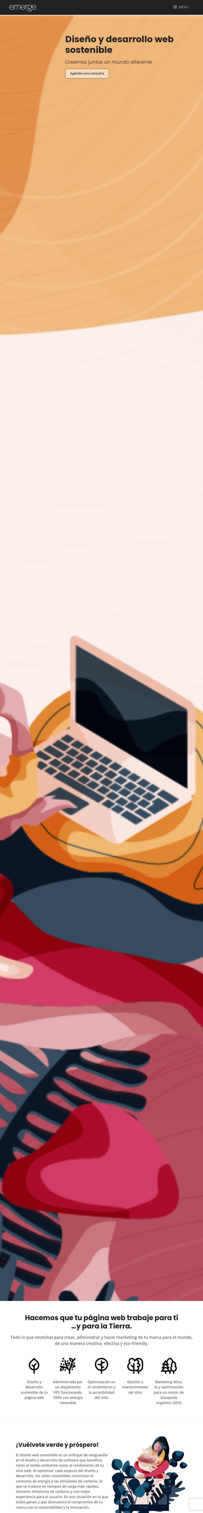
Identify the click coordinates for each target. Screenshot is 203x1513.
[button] (181, 7)
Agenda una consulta (87, 73)
